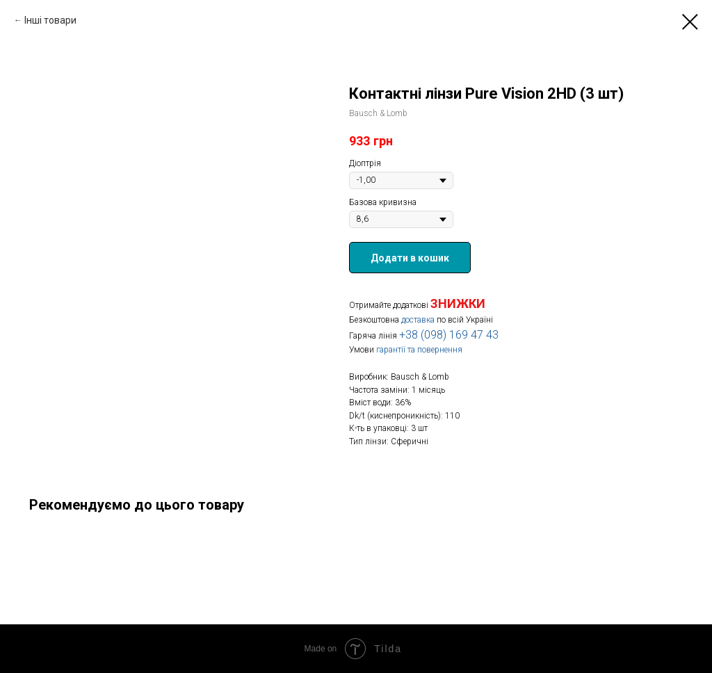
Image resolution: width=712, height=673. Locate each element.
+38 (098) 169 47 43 (449, 334)
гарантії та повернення (419, 350)
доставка (418, 320)
